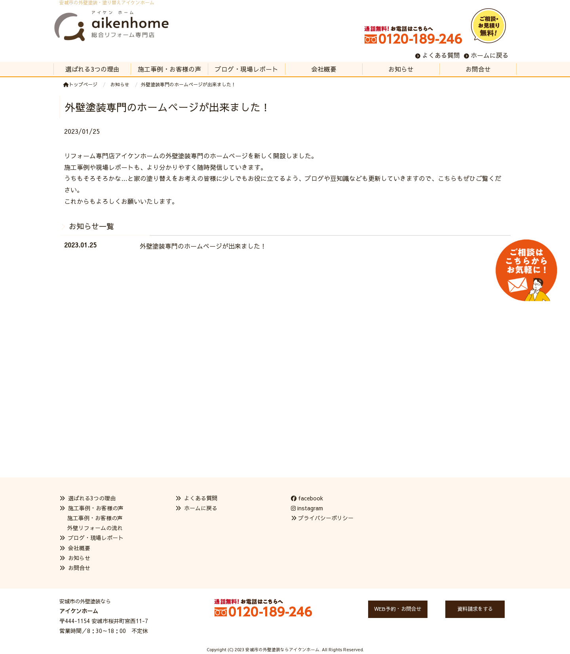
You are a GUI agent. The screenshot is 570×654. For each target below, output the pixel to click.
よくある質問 (441, 55)
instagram (307, 508)
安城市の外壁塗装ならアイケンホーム (282, 649)
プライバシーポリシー (325, 518)
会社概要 (79, 548)
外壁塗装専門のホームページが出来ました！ (203, 245)
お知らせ (79, 558)
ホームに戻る (490, 55)
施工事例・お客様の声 (95, 518)
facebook (307, 498)
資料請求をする (475, 608)
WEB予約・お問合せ (398, 608)
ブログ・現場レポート (96, 538)
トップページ (80, 84)
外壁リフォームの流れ (95, 528)
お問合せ (79, 568)
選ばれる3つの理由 (92, 498)
